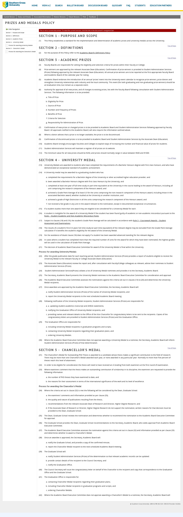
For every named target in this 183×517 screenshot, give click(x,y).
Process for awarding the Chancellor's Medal (22, 51)
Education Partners (161, 5)
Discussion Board (98, 5)
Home (35, 5)
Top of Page (172, 46)
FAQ (128, 5)
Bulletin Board (75, 5)
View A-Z (46, 5)
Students (140, 5)
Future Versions (74, 17)
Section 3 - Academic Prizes (14, 39)
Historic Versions (60, 17)
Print (84, 17)
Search (59, 5)
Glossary (117, 5)
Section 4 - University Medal (14, 42)
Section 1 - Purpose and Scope (15, 32)
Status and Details (24, 17)
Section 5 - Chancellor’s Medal (15, 48)
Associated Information (42, 17)
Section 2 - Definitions (12, 36)
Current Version (9, 17)
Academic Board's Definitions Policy (95, 53)
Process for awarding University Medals (21, 45)
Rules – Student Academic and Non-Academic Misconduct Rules (71, 216)
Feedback (92, 17)
